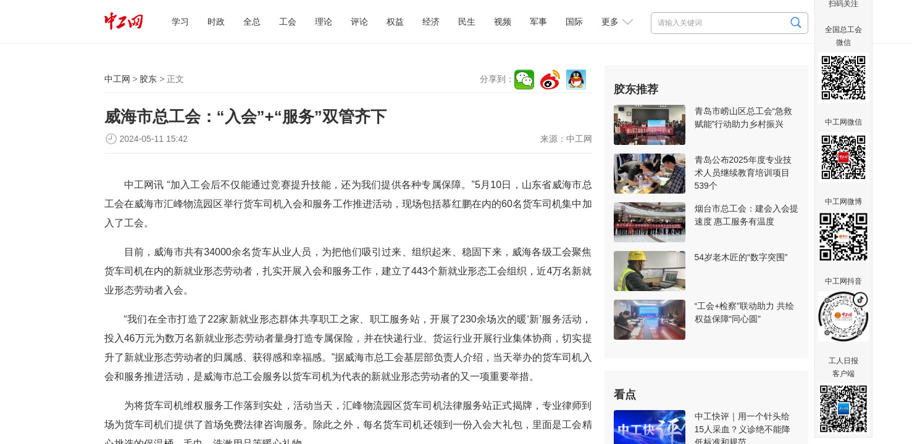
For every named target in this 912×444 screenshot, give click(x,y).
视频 (502, 22)
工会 (287, 22)
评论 (359, 22)
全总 (252, 22)
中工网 (117, 79)
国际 (574, 22)
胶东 (148, 79)
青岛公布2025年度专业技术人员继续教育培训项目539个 (743, 173)
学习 (180, 22)
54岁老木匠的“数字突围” (741, 257)
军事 (538, 22)
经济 (431, 22)
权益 (395, 22)
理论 (323, 22)
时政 (216, 22)
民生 (466, 22)
